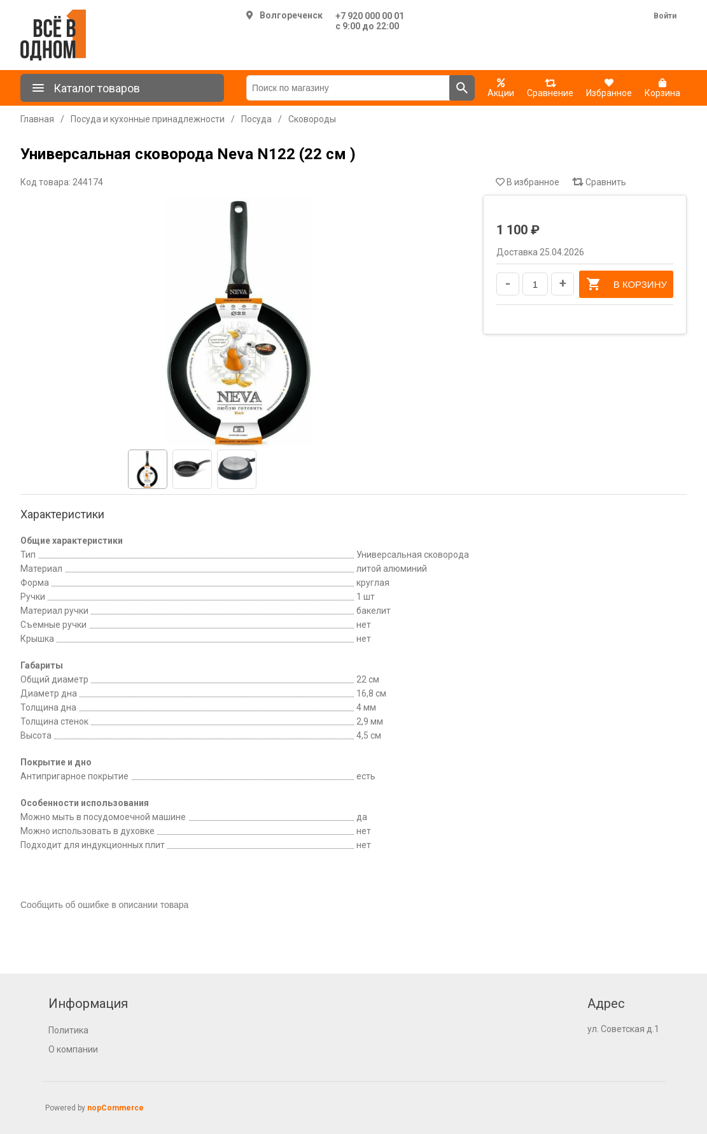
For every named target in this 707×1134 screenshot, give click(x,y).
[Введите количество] (535, 284)
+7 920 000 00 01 (369, 16)
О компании (73, 1049)
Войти (665, 15)
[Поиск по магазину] (348, 88)
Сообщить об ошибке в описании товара (104, 905)
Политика (68, 1030)
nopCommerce (115, 1107)
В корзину (626, 284)
